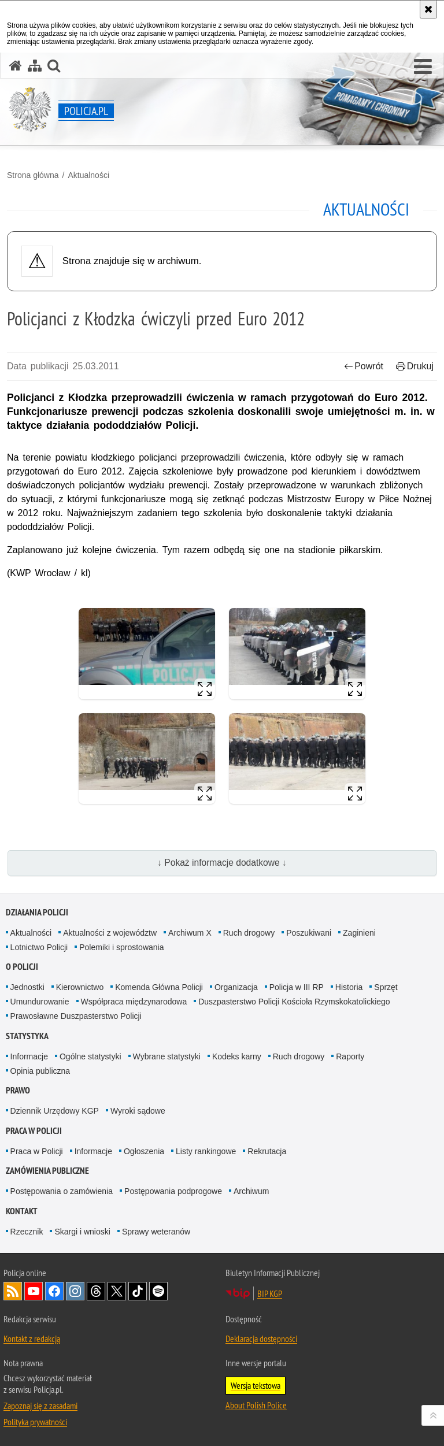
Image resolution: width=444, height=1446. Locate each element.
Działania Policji (37, 912)
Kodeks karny (236, 1056)
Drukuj (415, 366)
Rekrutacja (266, 1151)
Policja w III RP (296, 987)
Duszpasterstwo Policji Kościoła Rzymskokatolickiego (294, 1001)
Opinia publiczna (40, 1071)
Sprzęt (385, 987)
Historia (348, 987)
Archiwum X (190, 932)
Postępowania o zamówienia (61, 1191)
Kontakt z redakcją (31, 1338)
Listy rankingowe (206, 1151)
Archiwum (251, 1191)
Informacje (29, 1056)
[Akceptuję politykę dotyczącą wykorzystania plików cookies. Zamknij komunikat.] (428, 9)
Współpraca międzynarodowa (134, 1001)
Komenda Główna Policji (159, 987)
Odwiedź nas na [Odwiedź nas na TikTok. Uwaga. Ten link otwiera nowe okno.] (137, 1291)
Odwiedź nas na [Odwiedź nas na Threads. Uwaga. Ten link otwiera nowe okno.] (96, 1291)
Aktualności (88, 175)
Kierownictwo (79, 987)
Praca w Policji (34, 1131)
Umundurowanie (39, 1001)
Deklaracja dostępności (261, 1338)
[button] (423, 67)
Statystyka (27, 1036)
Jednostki (27, 987)
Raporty (350, 1056)
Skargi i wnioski (82, 1231)
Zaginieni (359, 932)
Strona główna (33, 175)
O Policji (22, 967)
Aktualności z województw (110, 932)
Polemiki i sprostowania (121, 947)
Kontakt (22, 1211)
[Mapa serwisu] (35, 65)
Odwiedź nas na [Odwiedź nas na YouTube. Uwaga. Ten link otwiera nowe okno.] (33, 1291)
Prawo (18, 1090)
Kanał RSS (12, 1291)
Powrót (363, 366)
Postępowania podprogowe (173, 1191)
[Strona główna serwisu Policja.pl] (15, 65)
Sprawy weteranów (156, 1231)
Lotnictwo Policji (39, 947)
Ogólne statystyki (90, 1056)
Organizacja (236, 987)
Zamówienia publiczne (47, 1171)
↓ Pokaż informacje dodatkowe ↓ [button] (222, 862)
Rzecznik (26, 1231)
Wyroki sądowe (137, 1110)
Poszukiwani (308, 932)
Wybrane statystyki (167, 1056)
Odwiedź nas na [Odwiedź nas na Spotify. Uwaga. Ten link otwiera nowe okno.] (158, 1291)
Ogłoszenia (144, 1151)
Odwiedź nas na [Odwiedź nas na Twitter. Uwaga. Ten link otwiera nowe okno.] (117, 1291)
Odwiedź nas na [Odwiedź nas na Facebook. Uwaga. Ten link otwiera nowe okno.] (54, 1291)
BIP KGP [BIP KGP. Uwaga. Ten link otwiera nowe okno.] (269, 1293)
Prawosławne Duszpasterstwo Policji (76, 1016)
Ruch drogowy (249, 932)
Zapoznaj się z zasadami (40, 1405)
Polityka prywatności (35, 1422)
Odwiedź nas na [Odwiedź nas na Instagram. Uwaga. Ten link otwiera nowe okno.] (75, 1291)
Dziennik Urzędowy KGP (54, 1110)
